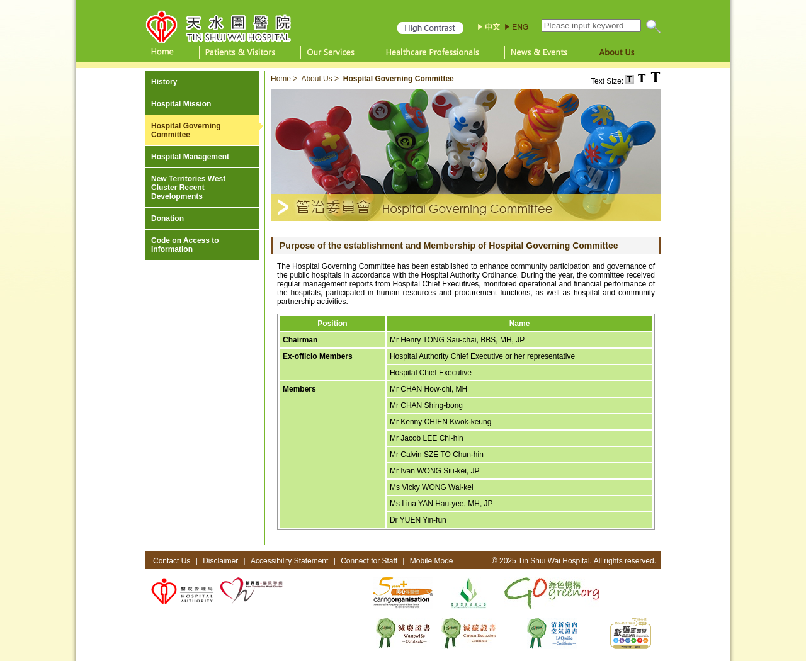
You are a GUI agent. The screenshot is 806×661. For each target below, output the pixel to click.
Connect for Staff (369, 560)
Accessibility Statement (289, 560)
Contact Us (171, 560)
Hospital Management (190, 156)
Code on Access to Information (185, 245)
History (164, 81)
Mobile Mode (431, 560)
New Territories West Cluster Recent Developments (188, 187)
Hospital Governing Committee (186, 130)
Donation (167, 218)
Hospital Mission (181, 103)
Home (281, 78)
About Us (316, 78)
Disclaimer (220, 560)
